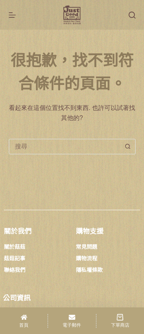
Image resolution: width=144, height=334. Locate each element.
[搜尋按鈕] (128, 146)
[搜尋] (132, 15)
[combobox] (65, 146)
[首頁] (24, 320)
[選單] (12, 15)
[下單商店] (120, 320)
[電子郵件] (72, 320)
